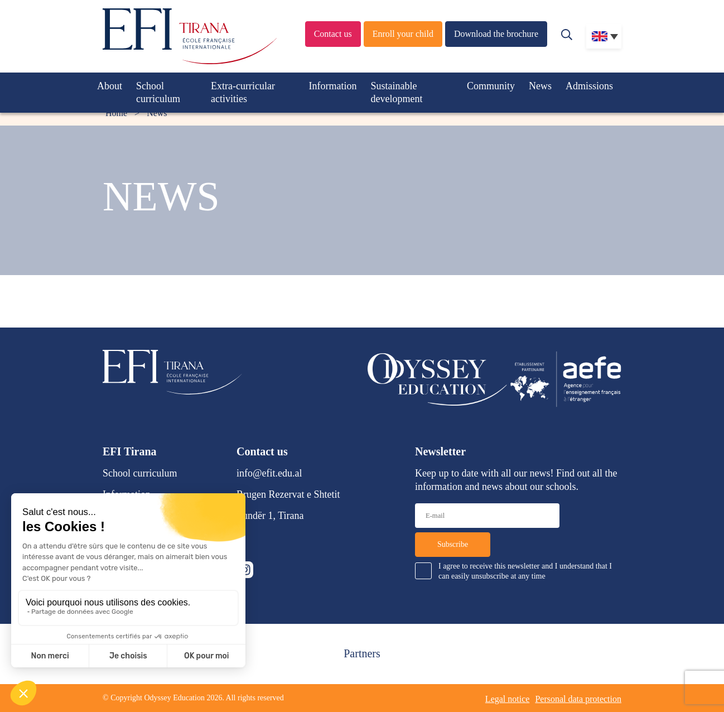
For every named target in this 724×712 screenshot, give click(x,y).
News (540, 86)
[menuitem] (603, 36)
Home (116, 113)
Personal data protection (578, 699)
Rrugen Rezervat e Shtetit (288, 494)
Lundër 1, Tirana (270, 515)
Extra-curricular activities (243, 92)
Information (333, 86)
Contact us (333, 34)
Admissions (589, 86)
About (109, 86)
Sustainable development (397, 92)
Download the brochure (496, 34)
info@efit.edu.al (269, 473)
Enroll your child (403, 34)
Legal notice (507, 699)
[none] (603, 36)
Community (491, 86)
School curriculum (158, 92)
